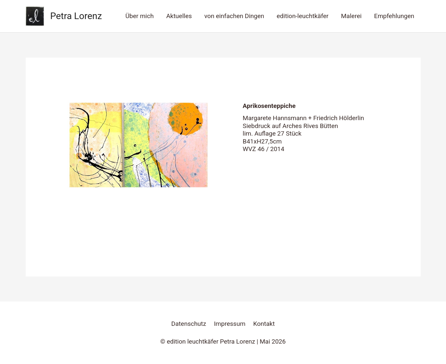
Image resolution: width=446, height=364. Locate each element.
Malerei (351, 16)
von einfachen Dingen (234, 16)
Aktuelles (179, 16)
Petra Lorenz (76, 16)
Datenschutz (188, 323)
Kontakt (264, 323)
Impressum (230, 323)
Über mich (139, 16)
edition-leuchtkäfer (302, 16)
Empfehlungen (394, 16)
